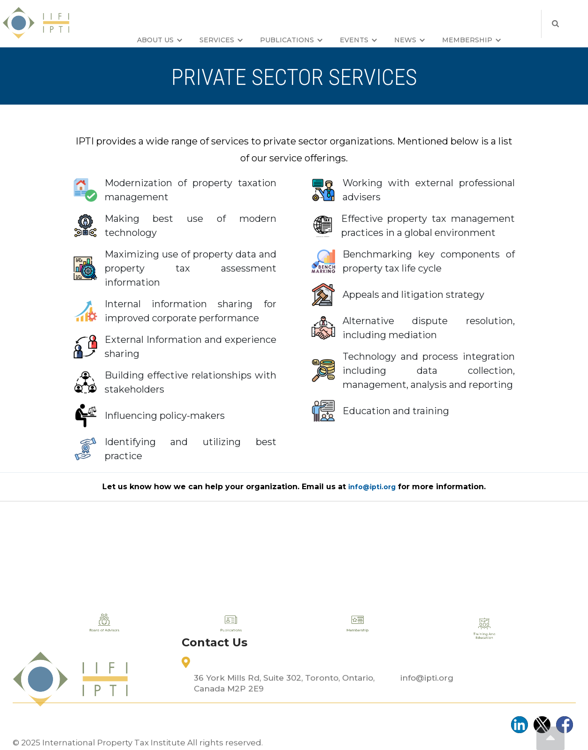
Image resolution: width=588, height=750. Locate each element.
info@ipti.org (426, 703)
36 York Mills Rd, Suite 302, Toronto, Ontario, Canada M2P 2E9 (284, 708)
